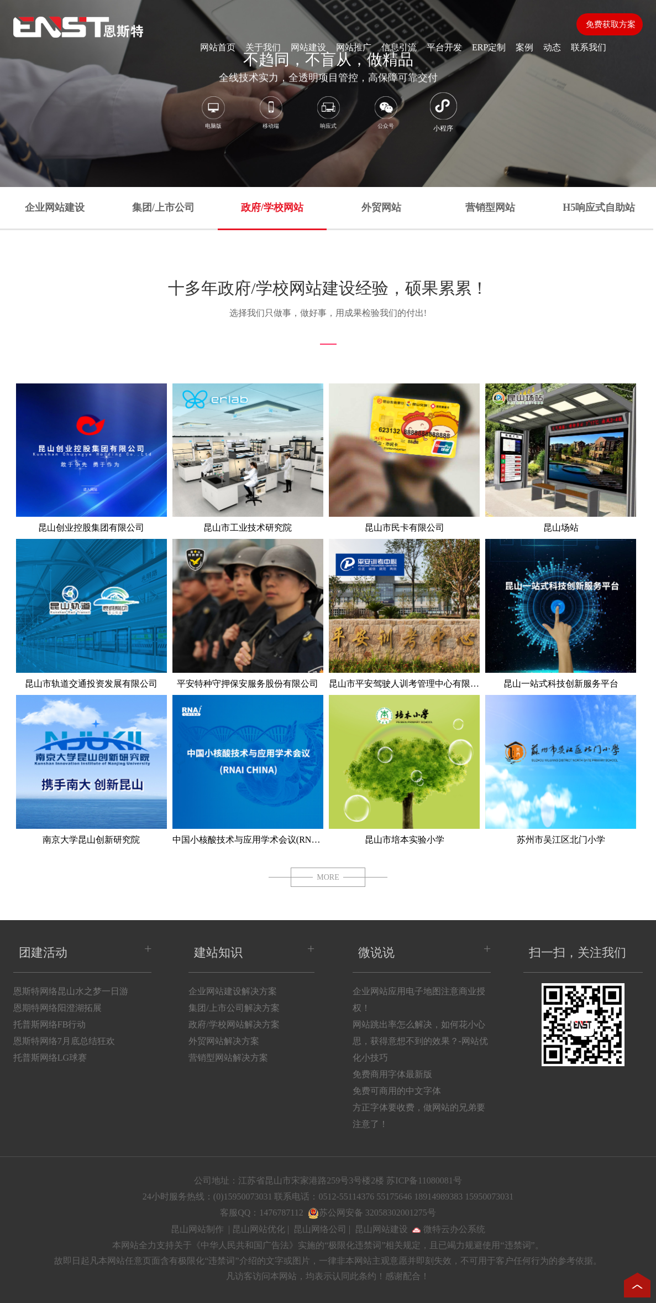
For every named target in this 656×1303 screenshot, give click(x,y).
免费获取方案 (610, 24)
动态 (552, 47)
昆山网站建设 (381, 1229)
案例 (524, 47)
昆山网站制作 (197, 1229)
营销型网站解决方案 (228, 1057)
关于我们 (263, 47)
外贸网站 (381, 207)
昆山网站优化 (258, 1229)
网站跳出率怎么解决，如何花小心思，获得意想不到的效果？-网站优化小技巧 (420, 1041)
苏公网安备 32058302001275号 (377, 1212)
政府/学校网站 (272, 207)
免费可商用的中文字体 (397, 1091)
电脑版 (213, 114)
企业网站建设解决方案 (232, 991)
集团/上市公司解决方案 (233, 1008)
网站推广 (353, 47)
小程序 (443, 112)
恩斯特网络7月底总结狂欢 (64, 1041)
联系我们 (588, 47)
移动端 (270, 114)
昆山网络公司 (320, 1229)
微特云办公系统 (448, 1229)
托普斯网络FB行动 (49, 1024)
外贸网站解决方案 (223, 1041)
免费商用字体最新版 (392, 1074)
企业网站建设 (55, 207)
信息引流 (399, 47)
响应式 (328, 114)
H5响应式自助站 (599, 207)
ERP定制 (489, 47)
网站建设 (308, 47)
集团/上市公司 (163, 207)
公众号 (385, 114)
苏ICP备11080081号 (423, 1180)
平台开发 (444, 47)
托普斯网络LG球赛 (50, 1057)
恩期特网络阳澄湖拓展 (57, 1008)
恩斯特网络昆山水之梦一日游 (70, 991)
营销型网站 (490, 207)
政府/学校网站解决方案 (233, 1024)
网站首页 (217, 47)
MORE (328, 877)
